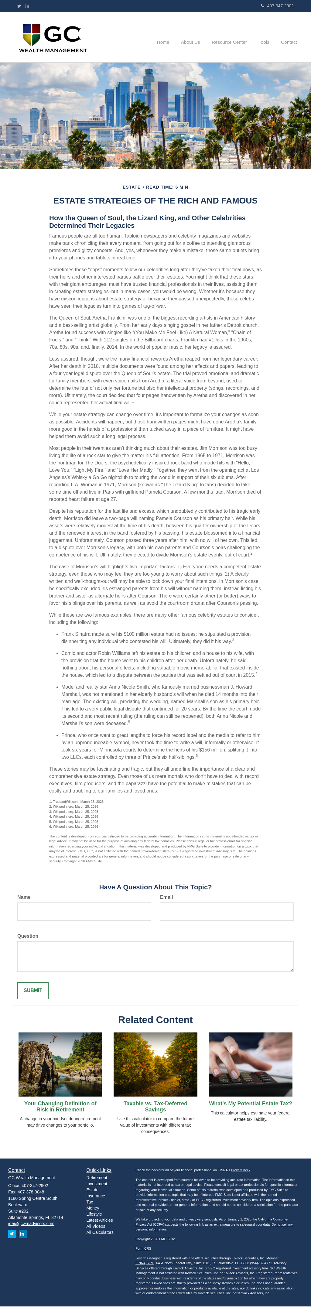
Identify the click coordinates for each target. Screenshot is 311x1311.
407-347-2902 (277, 5)
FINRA (140, 1268)
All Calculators (100, 1237)
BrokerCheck (241, 1175)
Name (24, 902)
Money (93, 1212)
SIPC (150, 1268)
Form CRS (143, 1253)
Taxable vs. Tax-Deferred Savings (155, 1111)
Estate (93, 1194)
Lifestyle (94, 1219)
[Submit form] (33, 995)
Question (27, 940)
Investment (97, 1188)
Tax (90, 1206)
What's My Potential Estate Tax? (250, 1108)
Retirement (97, 1182)
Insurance (96, 1200)
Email (166, 902)
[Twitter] (19, 6)
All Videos (96, 1231)
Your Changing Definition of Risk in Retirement (60, 1111)
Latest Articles (100, 1225)
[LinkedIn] (27, 6)
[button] (197, 39)
